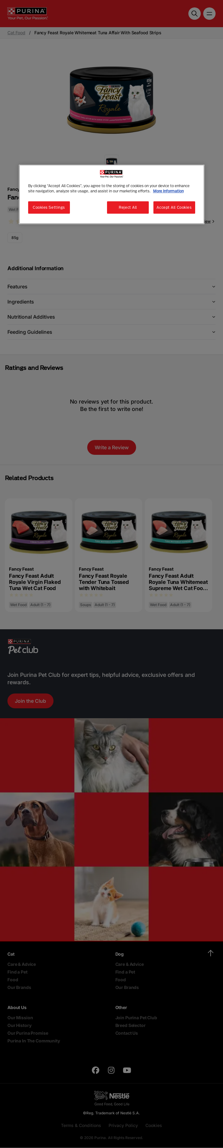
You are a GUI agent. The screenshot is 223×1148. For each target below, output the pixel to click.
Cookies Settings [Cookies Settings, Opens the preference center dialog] (49, 207)
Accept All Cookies (174, 207)
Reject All (128, 207)
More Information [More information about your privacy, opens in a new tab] (168, 191)
